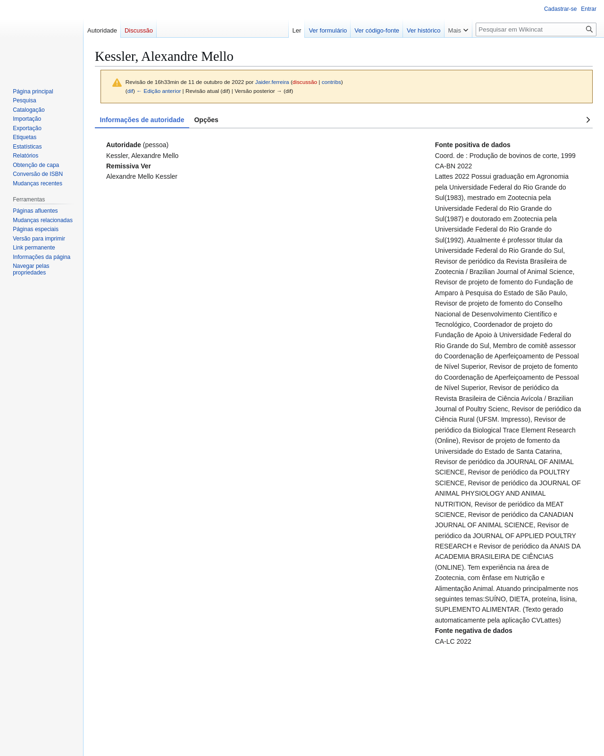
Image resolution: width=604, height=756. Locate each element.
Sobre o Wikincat (113, 737)
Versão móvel (158, 737)
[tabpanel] (344, 393)
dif (130, 91)
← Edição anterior (158, 91)
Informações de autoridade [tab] (142, 120)
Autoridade (148, 672)
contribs (331, 82)
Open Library (314, 722)
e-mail (364, 722)
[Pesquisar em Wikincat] (536, 29)
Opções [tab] (206, 120)
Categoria (112, 672)
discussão (305, 82)
